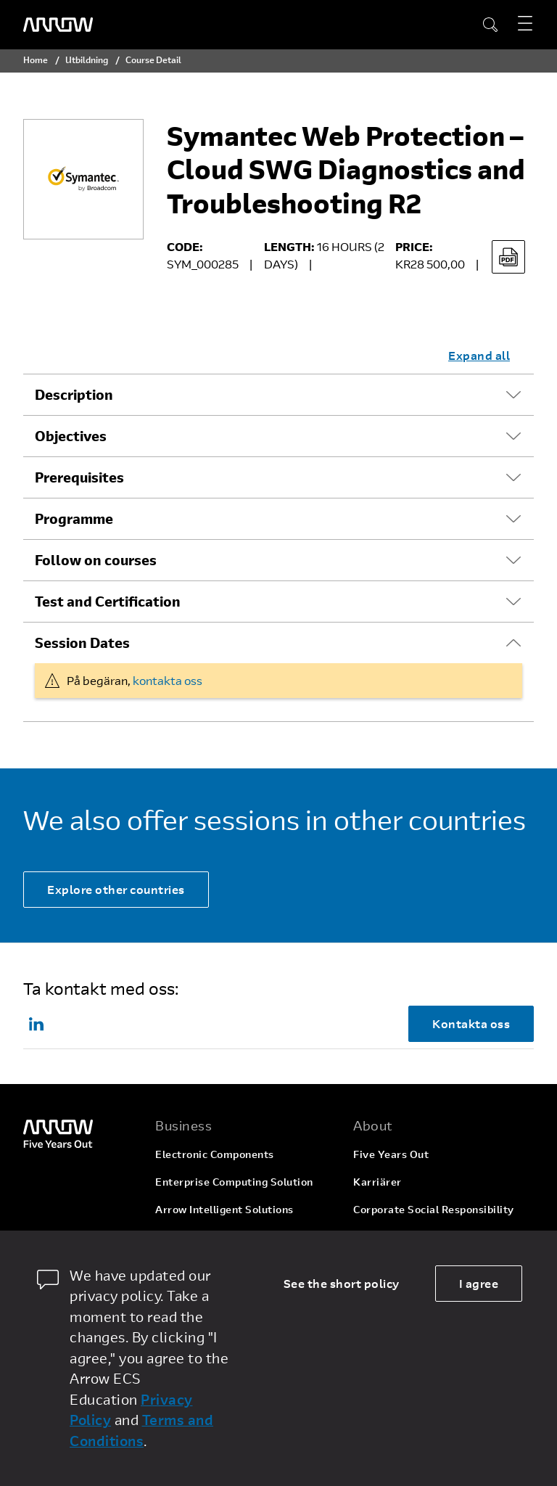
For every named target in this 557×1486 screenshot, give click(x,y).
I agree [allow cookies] (479, 1283)
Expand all (479, 355)
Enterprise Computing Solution (234, 1182)
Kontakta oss (471, 1023)
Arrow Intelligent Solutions (224, 1209)
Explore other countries (116, 889)
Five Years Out (391, 1154)
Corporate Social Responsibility (433, 1209)
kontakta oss (167, 680)
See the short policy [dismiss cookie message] (342, 1283)
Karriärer (377, 1182)
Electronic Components (214, 1154)
